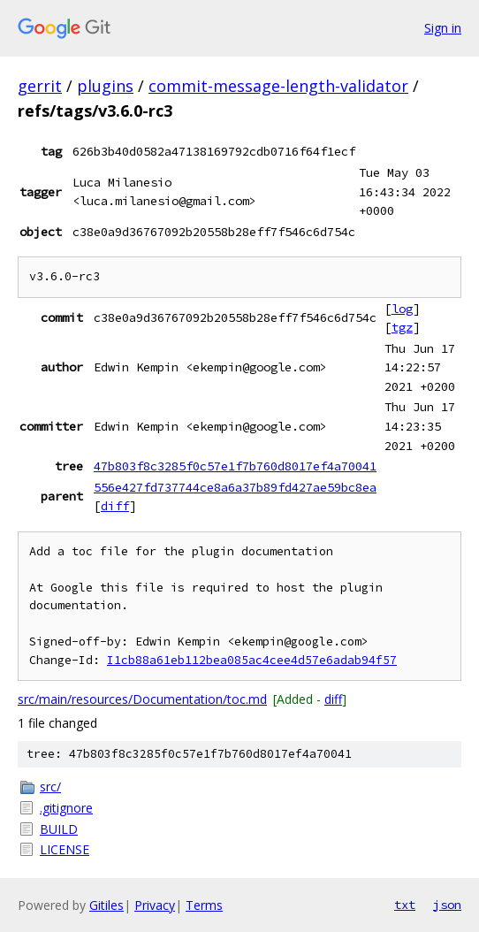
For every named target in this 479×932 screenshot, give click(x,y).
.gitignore (66, 807)
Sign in (442, 27)
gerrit (40, 85)
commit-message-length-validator (278, 85)
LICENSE (64, 849)
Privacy (154, 905)
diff (115, 506)
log (402, 309)
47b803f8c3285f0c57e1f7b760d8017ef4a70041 (235, 466)
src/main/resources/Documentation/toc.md (142, 699)
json (447, 905)
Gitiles (106, 905)
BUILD (59, 829)
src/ (50, 786)
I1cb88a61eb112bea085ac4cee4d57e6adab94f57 (252, 660)
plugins (105, 85)
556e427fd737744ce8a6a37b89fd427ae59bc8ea (235, 487)
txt (404, 905)
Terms (204, 905)
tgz (402, 327)
